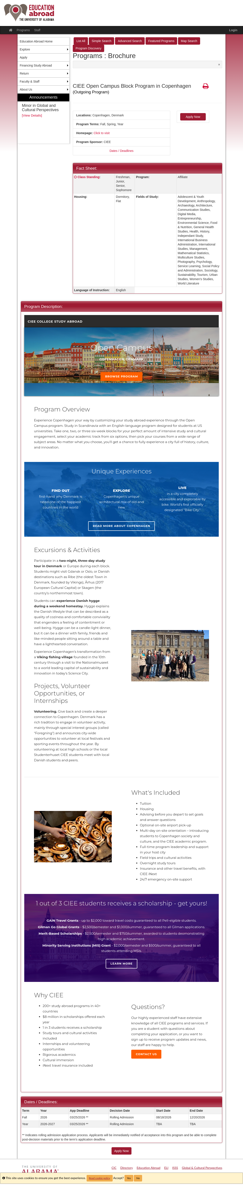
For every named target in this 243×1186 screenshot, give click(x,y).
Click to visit (102, 133)
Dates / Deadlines (122, 151)
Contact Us (146, 1054)
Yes (129, 1178)
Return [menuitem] (24, 73)
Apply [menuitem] (23, 57)
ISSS (175, 1168)
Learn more (121, 963)
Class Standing (88, 177)
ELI (166, 1168)
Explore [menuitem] (25, 49)
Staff (37, 30)
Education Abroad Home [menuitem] (36, 41)
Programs (23, 30)
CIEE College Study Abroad (55, 321)
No (138, 1178)
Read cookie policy (99, 1178)
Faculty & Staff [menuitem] (29, 81)
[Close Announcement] (219, 64)
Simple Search (101, 41)
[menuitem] (43, 119)
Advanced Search (130, 41)
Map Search (189, 41)
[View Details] (32, 115)
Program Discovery (88, 48)
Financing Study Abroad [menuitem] (36, 65)
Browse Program (121, 376)
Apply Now (193, 117)
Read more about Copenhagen (121, 526)
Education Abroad (148, 1168)
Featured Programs (161, 41)
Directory (126, 1168)
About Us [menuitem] (26, 89)
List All (80, 41)
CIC (114, 1168)
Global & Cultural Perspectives (202, 1168)
